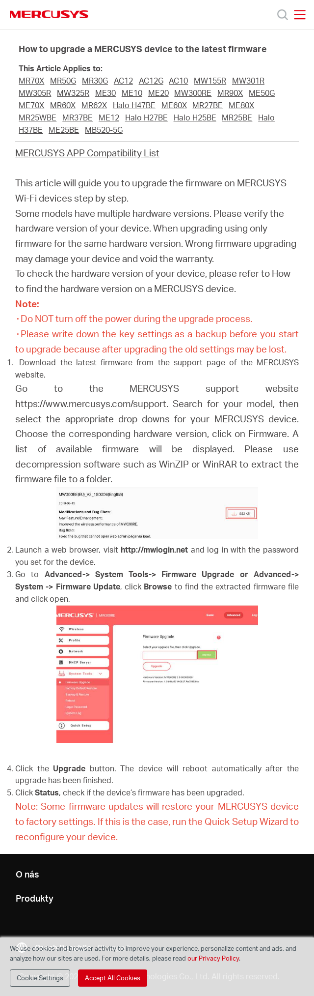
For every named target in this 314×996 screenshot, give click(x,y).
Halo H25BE (195, 117)
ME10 (132, 93)
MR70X (31, 81)
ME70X (31, 105)
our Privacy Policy (213, 958)
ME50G (262, 93)
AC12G (151, 81)
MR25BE (237, 117)
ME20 (158, 93)
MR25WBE (37, 117)
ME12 (109, 117)
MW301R (248, 81)
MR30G (95, 81)
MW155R (210, 81)
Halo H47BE (134, 105)
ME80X (241, 105)
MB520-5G (104, 130)
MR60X (63, 105)
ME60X (174, 105)
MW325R (73, 93)
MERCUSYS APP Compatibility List (87, 152)
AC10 (178, 81)
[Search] (282, 14)
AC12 (123, 81)
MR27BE (207, 105)
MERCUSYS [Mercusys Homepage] (49, 14)
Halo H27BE (146, 117)
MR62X (94, 105)
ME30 (105, 93)
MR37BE (77, 117)
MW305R (35, 93)
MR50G (63, 81)
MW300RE (192, 93)
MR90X (230, 93)
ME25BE (64, 130)
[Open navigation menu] (300, 15)
